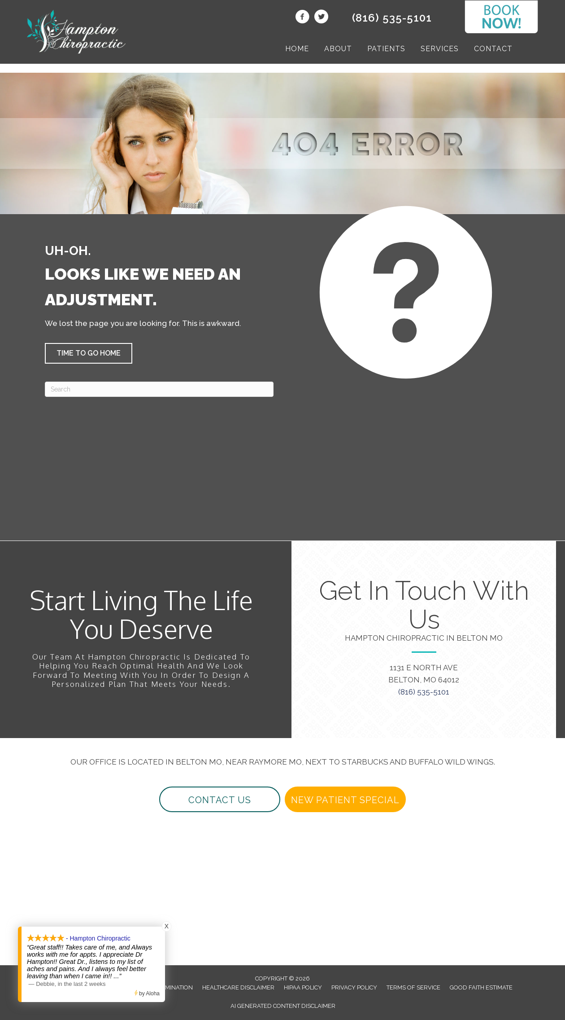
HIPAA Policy (303, 987)
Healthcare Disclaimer (238, 987)
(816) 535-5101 (392, 17)
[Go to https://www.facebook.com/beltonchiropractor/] (302, 17)
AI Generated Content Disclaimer (282, 1005)
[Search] (159, 389)
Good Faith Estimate (481, 987)
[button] (88, 353)
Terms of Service (413, 987)
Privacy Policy (354, 987)
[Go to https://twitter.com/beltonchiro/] (321, 17)
